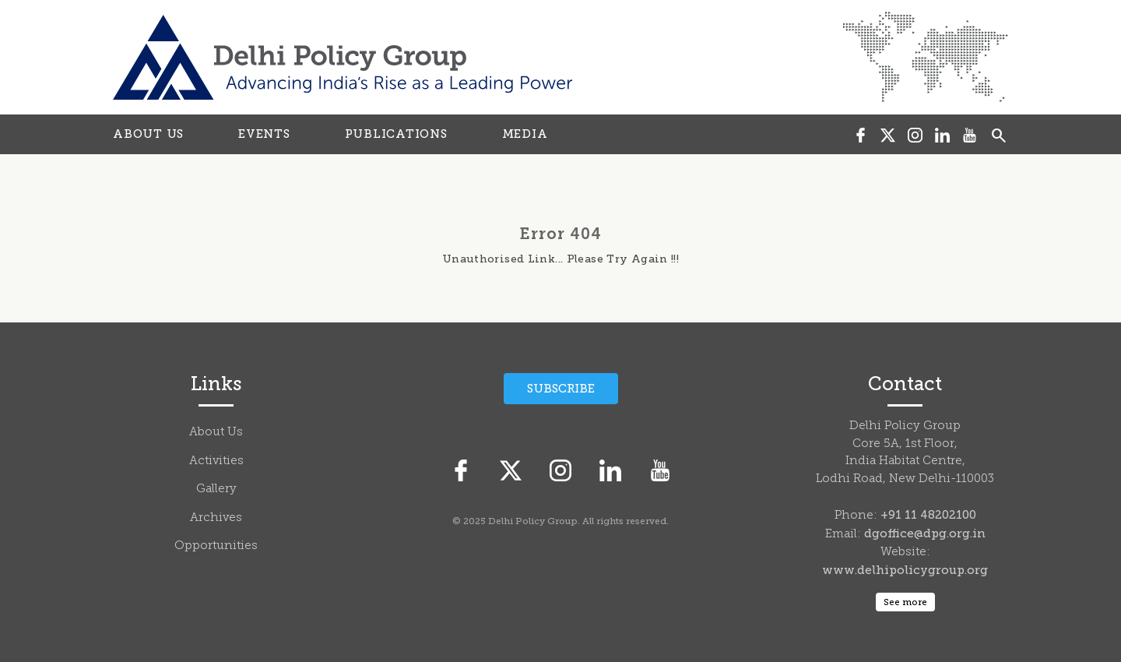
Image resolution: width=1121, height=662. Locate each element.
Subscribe (561, 389)
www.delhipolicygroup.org (905, 570)
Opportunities (216, 546)
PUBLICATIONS (396, 134)
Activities (216, 461)
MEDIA (525, 134)
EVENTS (264, 134)
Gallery (216, 489)
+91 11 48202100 (928, 515)
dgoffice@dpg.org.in (925, 533)
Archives (216, 518)
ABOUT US (148, 134)
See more (905, 602)
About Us (216, 432)
